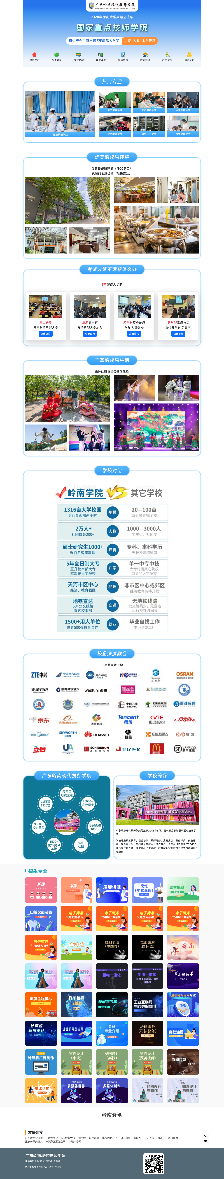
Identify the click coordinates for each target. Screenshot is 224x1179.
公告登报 (149, 1137)
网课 (159, 1137)
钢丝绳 (82, 1137)
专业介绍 (79, 60)
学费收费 (101, 60)
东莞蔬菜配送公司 (56, 1141)
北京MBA (107, 1137)
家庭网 (137, 1137)
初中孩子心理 (123, 1137)
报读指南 (123, 60)
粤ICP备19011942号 (50, 1166)
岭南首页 (34, 60)
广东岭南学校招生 (35, 1137)
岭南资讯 (167, 60)
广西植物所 (172, 1137)
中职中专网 (75, 1141)
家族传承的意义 (34, 1141)
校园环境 (145, 60)
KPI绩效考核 (68, 1137)
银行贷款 (94, 1137)
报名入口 (189, 60)
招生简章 (57, 60)
